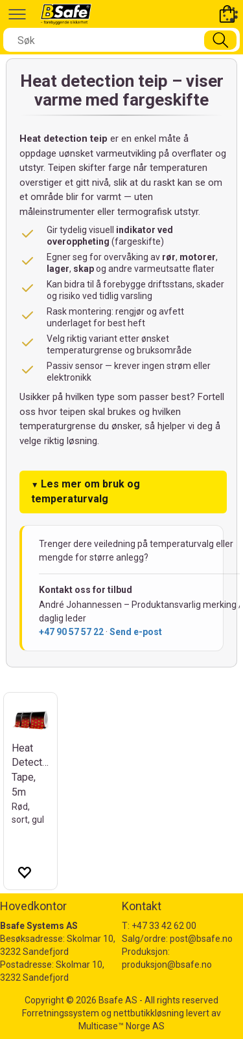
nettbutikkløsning (148, 1013)
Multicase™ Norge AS (121, 1026)
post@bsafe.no (201, 938)
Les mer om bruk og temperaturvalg (85, 491)
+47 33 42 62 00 (164, 926)
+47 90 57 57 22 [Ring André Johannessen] (71, 632)
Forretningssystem (60, 1013)
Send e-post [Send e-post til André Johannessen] (136, 632)
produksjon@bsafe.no (167, 964)
